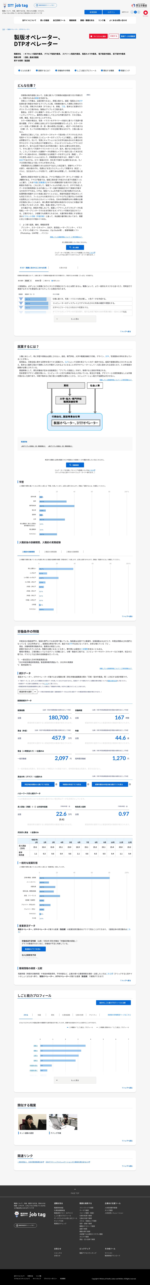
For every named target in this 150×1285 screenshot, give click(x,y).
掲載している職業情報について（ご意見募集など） (66, 237)
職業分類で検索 (85, 1231)
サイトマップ (37, 1279)
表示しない (56, 281)
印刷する (113, 36)
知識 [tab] (39, 1015)
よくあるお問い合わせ (118, 20)
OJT (66, 362)
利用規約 (62, 1279)
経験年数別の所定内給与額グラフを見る (109, 784)
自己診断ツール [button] (59, 20)
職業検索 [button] (73, 20)
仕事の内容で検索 (86, 1218)
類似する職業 (108, 70)
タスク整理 (108, 1210)
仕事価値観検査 (59, 1210)
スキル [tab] (26, 1015)
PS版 (35, 182)
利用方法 (30, 1276)
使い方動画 (44, 20)
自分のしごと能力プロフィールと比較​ (112, 1003)
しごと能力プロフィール (86, 70)
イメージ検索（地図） (87, 1213)
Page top (75, 1191)
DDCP (21, 160)
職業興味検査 (58, 1208)
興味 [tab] (52, 1015)
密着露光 (42, 182)
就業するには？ (44, 70)
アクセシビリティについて (22, 1279)
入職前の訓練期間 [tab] (28, 552)
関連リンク (125, 70)
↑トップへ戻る (125, 331)
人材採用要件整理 (111, 1208)
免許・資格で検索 (86, 1223)
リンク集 (102, 20)
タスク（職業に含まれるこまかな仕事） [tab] (34, 268)
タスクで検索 (84, 1237)
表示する (47, 281)
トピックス (58, 1253)
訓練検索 (75, 465)
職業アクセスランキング (88, 1253)
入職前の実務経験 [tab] (50, 552)
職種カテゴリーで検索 (87, 1226)
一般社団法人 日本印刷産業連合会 (31, 1162)
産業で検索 (83, 1229)
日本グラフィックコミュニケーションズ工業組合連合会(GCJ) (68, 1162)
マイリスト (108, 1253)
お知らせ (57, 1255)
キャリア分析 (58, 1221)
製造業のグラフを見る (32, 949)
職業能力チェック (60, 1223)
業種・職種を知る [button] (87, 20)
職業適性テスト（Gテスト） (64, 1213)
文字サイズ (125, 12)
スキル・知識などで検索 (88, 1221)
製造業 (27, 60)
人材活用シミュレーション (114, 1213)
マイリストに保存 (99, 36)
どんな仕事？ (26, 70)
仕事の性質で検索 (86, 1215)
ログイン (111, 12)
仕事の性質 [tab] (79, 1015)
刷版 (37, 98)
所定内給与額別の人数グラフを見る (37, 784)
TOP (3, 29)
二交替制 (84, 649)
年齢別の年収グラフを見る (72, 784)
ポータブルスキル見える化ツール (65, 1218)
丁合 (63, 106)
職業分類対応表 (112, 681)
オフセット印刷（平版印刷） (34, 216)
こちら (92, 253)
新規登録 (93, 12)
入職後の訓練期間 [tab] (72, 552)
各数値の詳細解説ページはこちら (119, 1015)
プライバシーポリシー (50, 1279)
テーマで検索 (84, 1210)
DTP (80, 100)
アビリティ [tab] (93, 1015)
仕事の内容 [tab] (63, 268)
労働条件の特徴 (64, 70)
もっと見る (75, 319)
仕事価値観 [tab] (66, 1015)
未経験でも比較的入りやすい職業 (91, 1234)
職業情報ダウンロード (112, 1255)
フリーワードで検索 (86, 1208)
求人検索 (75, 247)
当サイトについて (29, 20)
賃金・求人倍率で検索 (87, 1239)
